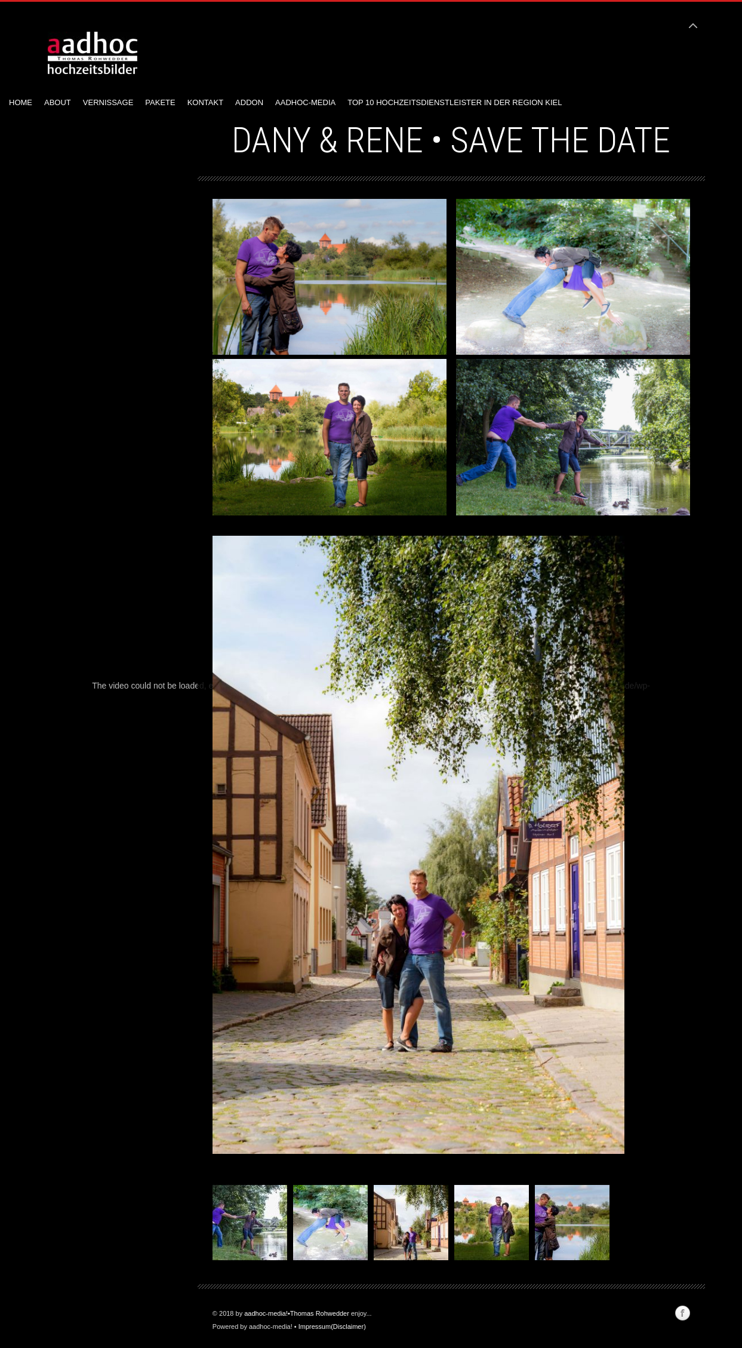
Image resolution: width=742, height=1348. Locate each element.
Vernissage (108, 102)
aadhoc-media (305, 102)
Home (20, 102)
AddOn (249, 102)
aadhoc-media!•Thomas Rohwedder (296, 1313)
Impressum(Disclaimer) (332, 1326)
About (57, 102)
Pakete (160, 102)
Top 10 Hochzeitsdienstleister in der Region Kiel (454, 102)
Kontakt (205, 102)
